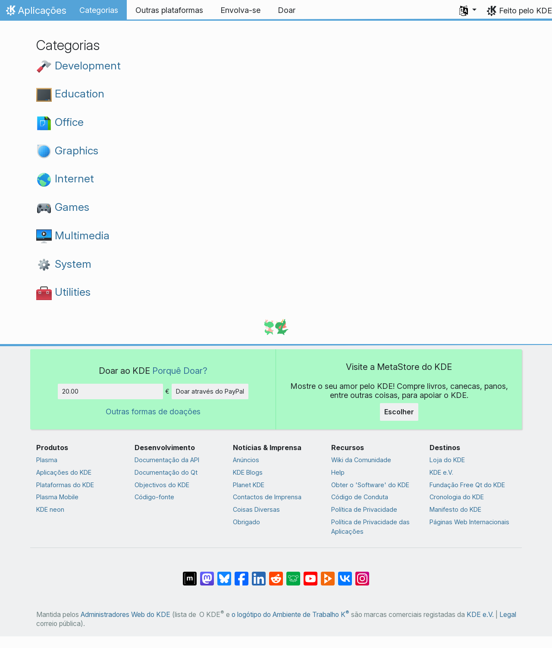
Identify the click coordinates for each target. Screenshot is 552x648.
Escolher (399, 411)
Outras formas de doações (153, 411)
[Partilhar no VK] (345, 574)
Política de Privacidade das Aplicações (370, 526)
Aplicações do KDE (63, 472)
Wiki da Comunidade (361, 459)
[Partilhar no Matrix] (190, 574)
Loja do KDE (447, 459)
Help (338, 472)
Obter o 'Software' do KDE (370, 484)
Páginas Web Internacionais (469, 522)
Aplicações (35, 12)
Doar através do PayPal (210, 391)
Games (62, 206)
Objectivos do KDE (162, 484)
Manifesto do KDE (455, 509)
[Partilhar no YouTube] (310, 574)
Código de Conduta (359, 497)
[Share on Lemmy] (293, 574)
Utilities (63, 291)
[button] (468, 10)
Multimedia (73, 235)
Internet (65, 178)
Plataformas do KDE (65, 484)
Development (78, 65)
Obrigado (246, 522)
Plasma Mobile (57, 497)
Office (60, 122)
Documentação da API (167, 459)
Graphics (67, 150)
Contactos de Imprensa (267, 497)
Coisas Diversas (256, 509)
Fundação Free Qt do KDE (467, 484)
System (63, 263)
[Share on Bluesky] (224, 574)
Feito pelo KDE (525, 10)
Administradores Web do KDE (125, 614)
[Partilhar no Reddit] (276, 574)
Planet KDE (248, 484)
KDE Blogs (248, 472)
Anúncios (246, 459)
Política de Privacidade (364, 509)
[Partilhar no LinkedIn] (259, 574)
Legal (507, 614)
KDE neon (50, 509)
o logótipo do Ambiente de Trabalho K (290, 614)
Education (70, 93)
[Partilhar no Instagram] (362, 574)
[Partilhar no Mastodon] (207, 574)
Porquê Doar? (179, 370)
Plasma (46, 459)
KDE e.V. (441, 472)
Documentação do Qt (166, 472)
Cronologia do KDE (457, 497)
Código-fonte (154, 497)
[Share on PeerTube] (328, 574)
